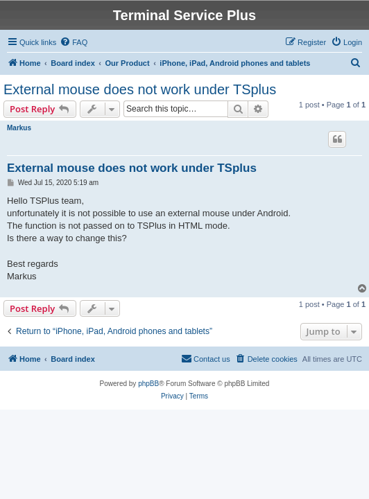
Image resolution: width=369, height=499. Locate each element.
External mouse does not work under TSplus (139, 89)
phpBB (148, 383)
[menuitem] (73, 42)
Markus (19, 128)
